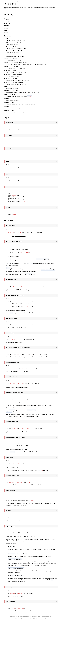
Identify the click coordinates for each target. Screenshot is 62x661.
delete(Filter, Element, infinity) (38, 74)
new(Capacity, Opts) (28, 105)
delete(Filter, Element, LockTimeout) (32, 76)
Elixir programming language (48, 654)
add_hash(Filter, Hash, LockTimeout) (32, 50)
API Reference (27, 659)
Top (5, 17)
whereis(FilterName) (28, 113)
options (35, 560)
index (40, 257)
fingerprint (45, 257)
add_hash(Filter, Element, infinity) (38, 48)
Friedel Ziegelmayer (43, 656)
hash (43, 204)
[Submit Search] (1, 2)
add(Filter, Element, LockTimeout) (31, 42)
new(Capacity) (26, 101)
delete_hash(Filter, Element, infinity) (39, 82)
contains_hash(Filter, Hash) (30, 68)
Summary (7, 18)
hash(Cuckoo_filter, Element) (30, 92)
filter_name (32, 198)
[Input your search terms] (10, 2)
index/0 (25, 28)
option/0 (25, 30)
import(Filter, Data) (28, 97)
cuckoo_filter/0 (27, 21)
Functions (8, 21)
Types (7, 20)
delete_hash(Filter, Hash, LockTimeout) (33, 84)
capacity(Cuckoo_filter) (29, 54)
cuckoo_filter (7, 5)
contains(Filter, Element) (29, 58)
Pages (4, 10)
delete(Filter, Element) (29, 72)
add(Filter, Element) (28, 38)
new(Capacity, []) (35, 103)
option (33, 217)
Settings (55, 659)
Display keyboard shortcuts (36, 659)
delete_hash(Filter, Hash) (29, 80)
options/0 (25, 32)
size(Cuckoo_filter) (28, 109)
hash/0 (24, 26)
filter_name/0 (26, 23)
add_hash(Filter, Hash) (29, 46)
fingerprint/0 (26, 25)
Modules (5, 11)
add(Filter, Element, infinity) (37, 40)
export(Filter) (26, 88)
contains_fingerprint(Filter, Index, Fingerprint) (35, 62)
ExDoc (32, 654)
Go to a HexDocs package (48, 659)
